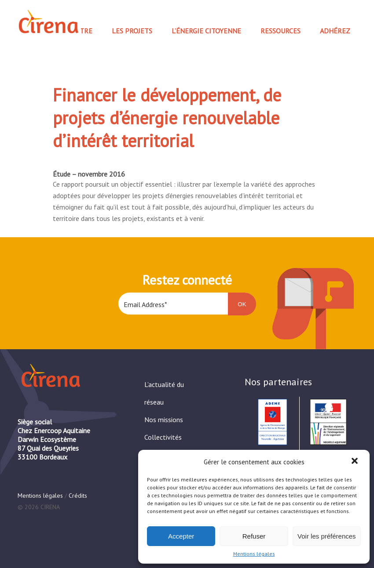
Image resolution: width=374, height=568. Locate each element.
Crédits (78, 495)
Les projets (132, 30)
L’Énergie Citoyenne (206, 30)
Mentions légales (254, 553)
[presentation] (185, 350)
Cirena (48, 21)
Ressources (280, 30)
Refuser (254, 536)
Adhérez (335, 30)
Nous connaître (64, 30)
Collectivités (163, 437)
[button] (355, 461)
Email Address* (145, 304)
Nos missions (163, 419)
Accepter (181, 536)
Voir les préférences (326, 536)
